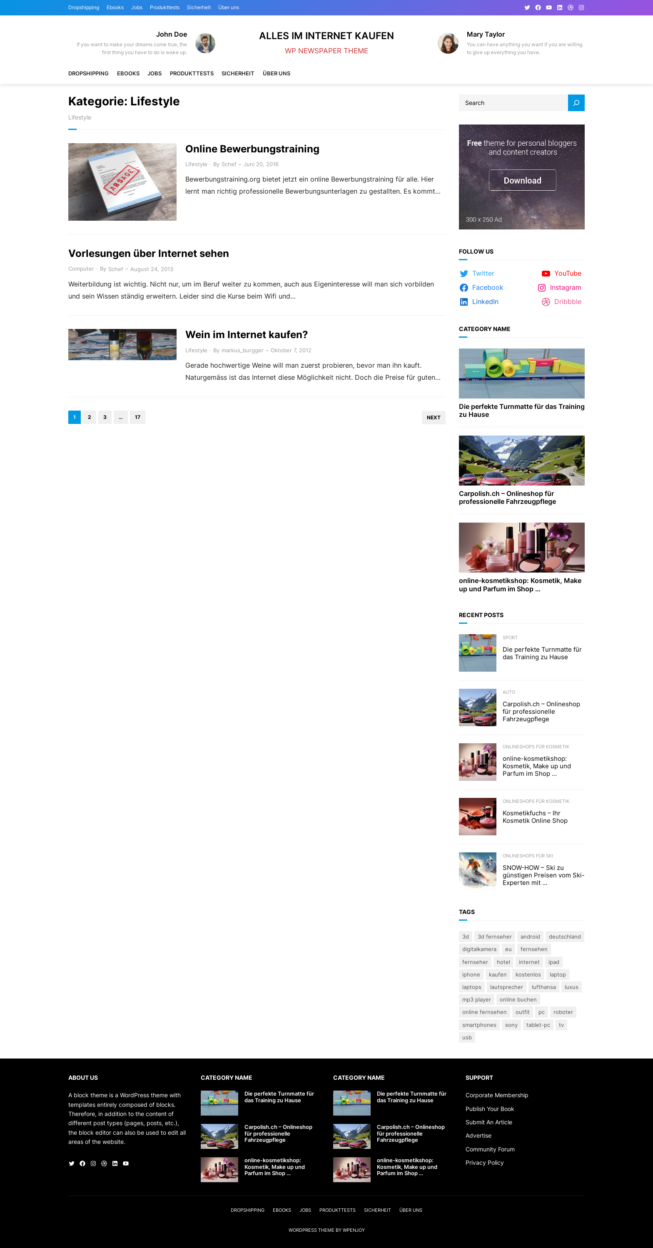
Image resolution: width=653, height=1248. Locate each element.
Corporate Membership (497, 1095)
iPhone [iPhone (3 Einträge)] (471, 974)
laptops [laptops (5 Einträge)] (471, 987)
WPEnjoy (354, 1230)
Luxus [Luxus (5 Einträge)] (571, 987)
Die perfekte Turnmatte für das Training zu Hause (522, 410)
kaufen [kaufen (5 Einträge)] (498, 974)
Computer (81, 268)
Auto (509, 692)
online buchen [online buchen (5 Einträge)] (518, 999)
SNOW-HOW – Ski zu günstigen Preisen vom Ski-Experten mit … (544, 875)
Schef (229, 164)
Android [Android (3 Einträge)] (530, 936)
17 (137, 417)
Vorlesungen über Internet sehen (148, 253)
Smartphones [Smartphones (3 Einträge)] (479, 1024)
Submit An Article (489, 1122)
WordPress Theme (311, 1230)
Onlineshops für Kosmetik (536, 747)
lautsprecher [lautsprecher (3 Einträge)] (506, 987)
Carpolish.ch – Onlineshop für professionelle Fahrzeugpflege (507, 498)
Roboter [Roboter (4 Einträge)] (563, 1012)
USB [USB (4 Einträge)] (467, 1037)
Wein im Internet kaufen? (246, 335)
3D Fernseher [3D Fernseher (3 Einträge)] (495, 936)
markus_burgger (243, 350)
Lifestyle (196, 164)
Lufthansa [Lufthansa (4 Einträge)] (544, 987)
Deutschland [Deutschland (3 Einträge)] (565, 936)
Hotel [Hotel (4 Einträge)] (503, 962)
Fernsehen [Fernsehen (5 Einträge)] (534, 949)
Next (434, 417)
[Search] (576, 103)
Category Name (485, 328)
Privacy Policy (485, 1162)
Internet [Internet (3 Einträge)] (529, 962)
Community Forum (490, 1149)
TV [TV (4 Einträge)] (561, 1024)
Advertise (478, 1135)
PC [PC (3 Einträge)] (541, 1012)
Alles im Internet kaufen (326, 35)
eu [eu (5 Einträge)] (508, 949)
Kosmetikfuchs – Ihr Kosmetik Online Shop (535, 817)
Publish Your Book (490, 1108)
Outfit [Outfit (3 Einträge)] (523, 1012)
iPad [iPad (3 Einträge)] (553, 962)
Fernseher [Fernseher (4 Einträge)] (475, 962)
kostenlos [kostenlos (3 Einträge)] (528, 974)
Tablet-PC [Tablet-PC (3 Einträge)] (538, 1024)
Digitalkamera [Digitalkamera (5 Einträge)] (479, 949)
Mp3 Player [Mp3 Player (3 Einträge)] (476, 999)
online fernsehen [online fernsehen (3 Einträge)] (484, 1012)
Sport (510, 637)
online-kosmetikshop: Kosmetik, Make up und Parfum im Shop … (520, 585)
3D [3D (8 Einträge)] (465, 936)
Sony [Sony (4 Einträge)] (511, 1024)
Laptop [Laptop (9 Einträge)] (558, 974)
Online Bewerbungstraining (252, 149)
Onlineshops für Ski (528, 856)
